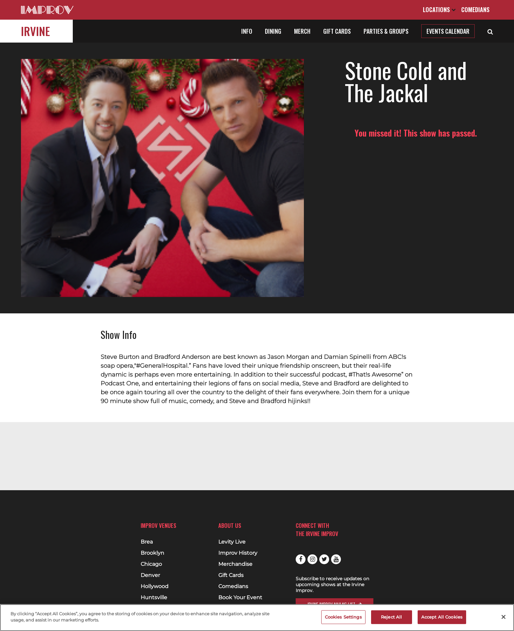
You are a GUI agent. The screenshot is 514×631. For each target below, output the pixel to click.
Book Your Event (240, 597)
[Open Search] (490, 31)
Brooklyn (152, 553)
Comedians (475, 9)
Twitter (324, 559)
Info (246, 31)
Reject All (391, 617)
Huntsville (154, 597)
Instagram (312, 559)
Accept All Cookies (442, 617)
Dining (273, 31)
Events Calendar (447, 31)
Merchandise (235, 564)
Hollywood (154, 586)
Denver (150, 575)
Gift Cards (337, 31)
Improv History (237, 553)
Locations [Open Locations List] (439, 9)
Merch (302, 31)
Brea (147, 542)
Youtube (336, 559)
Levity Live (232, 542)
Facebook (301, 559)
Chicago (151, 564)
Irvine (35, 31)
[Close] (503, 617)
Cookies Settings (343, 617)
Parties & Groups (386, 31)
